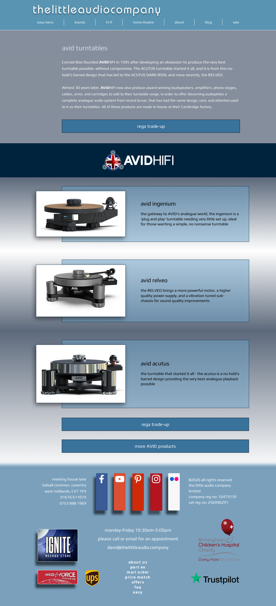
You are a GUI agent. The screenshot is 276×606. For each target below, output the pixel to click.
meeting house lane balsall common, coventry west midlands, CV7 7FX (64, 485)
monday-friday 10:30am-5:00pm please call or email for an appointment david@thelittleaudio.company (138, 538)
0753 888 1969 (72, 503)
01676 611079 (73, 497)
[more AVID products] (155, 446)
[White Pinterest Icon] (137, 479)
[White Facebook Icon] (101, 479)
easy (138, 592)
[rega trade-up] (151, 126)
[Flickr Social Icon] (174, 479)
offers (138, 582)
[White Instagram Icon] (156, 479)
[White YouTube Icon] (119, 479)
